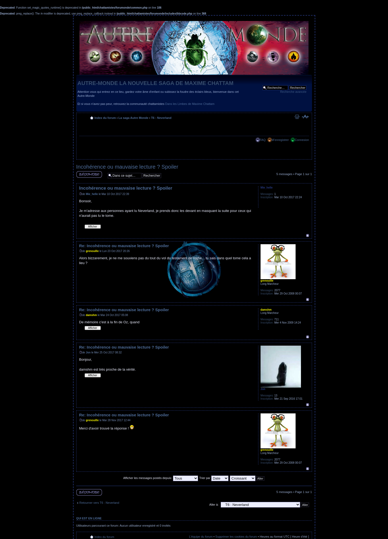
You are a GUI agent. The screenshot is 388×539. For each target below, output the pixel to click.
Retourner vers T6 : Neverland (99, 502)
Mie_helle (92, 194)
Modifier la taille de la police (305, 116)
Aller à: (214, 504)
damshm (91, 315)
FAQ (263, 139)
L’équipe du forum (201, 536)
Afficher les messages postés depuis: (160, 478)
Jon (88, 352)
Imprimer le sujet (297, 116)
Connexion (302, 139)
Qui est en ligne (89, 518)
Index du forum (105, 117)
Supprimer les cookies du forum (236, 536)
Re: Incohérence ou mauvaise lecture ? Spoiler (124, 245)
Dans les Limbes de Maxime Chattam (189, 103)
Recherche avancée (293, 91)
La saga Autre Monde (133, 117)
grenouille (92, 251)
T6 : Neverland (161, 117)
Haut (307, 235)
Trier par (213, 478)
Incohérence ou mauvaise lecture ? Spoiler (127, 167)
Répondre (89, 174)
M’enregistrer (280, 139)
